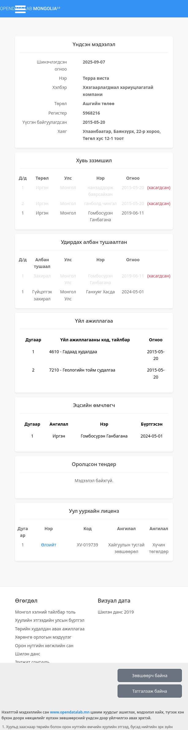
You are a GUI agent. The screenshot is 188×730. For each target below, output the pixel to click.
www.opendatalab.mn (69, 712)
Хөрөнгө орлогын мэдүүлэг (43, 637)
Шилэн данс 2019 (116, 612)
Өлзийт (48, 545)
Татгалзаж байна (149, 691)
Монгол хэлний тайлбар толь (45, 612)
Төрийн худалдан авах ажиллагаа (50, 629)
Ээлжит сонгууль (32, 662)
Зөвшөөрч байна (149, 675)
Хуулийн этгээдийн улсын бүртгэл (50, 620)
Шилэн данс (27, 654)
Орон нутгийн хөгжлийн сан (44, 645)
